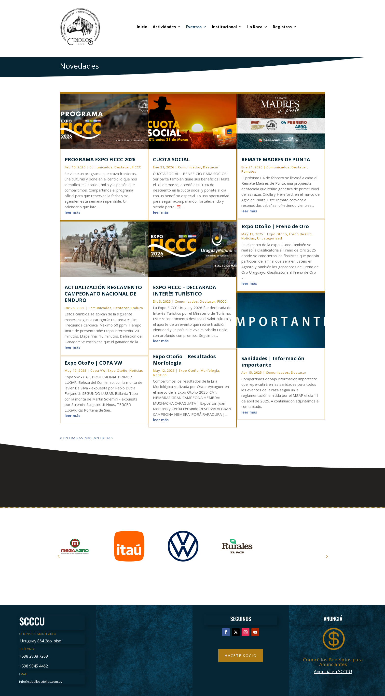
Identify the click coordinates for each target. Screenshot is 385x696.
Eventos (194, 27)
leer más (72, 212)
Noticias (136, 370)
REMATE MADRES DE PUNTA (275, 159)
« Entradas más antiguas (86, 437)
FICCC (136, 167)
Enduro (137, 308)
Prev (59, 556)
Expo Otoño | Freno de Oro (275, 226)
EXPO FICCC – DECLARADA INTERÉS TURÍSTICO (184, 290)
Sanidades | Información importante (272, 361)
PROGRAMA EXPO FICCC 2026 (100, 159)
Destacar (122, 167)
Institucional (224, 27)
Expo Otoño (117, 370)
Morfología (210, 370)
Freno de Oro (300, 234)
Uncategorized (269, 238)
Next (326, 556)
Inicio (142, 27)
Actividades (164, 27)
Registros (282, 27)
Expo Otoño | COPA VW (93, 362)
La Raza (254, 27)
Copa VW (98, 370)
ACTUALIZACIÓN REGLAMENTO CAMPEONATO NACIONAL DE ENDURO (103, 293)
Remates (248, 171)
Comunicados (100, 167)
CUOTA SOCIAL (171, 159)
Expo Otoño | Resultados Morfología (184, 359)
